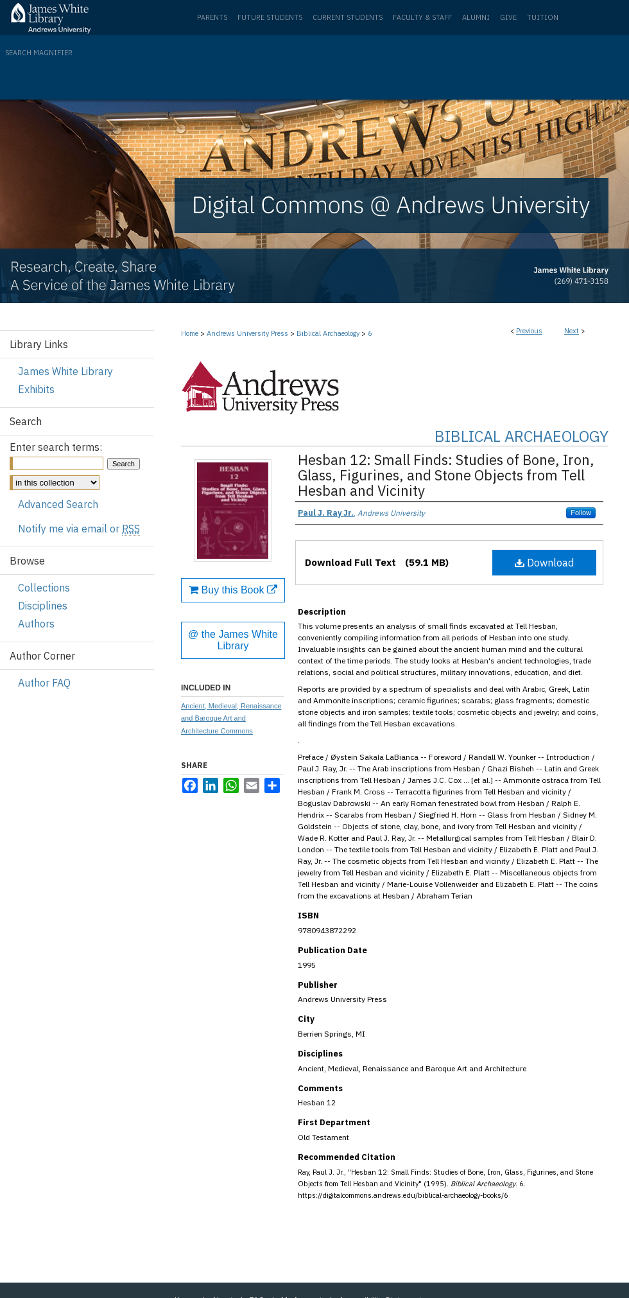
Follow (581, 512)
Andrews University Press (247, 333)
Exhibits (36, 389)
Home (189, 333)
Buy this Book (233, 589)
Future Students (269, 17)
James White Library (65, 371)
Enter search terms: (56, 447)
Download (544, 562)
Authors (36, 623)
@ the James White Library (233, 640)
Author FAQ (44, 682)
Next (571, 330)
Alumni (476, 17)
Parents (212, 17)
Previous (529, 330)
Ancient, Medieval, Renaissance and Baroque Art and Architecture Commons (231, 718)
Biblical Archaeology (328, 333)
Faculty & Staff (422, 17)
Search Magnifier (39, 52)
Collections (44, 587)
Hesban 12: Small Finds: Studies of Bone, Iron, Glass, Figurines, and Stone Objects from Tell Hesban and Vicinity (446, 475)
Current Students (348, 17)
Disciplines (42, 605)
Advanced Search (58, 504)
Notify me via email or (79, 528)
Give (508, 17)
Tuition (542, 17)
